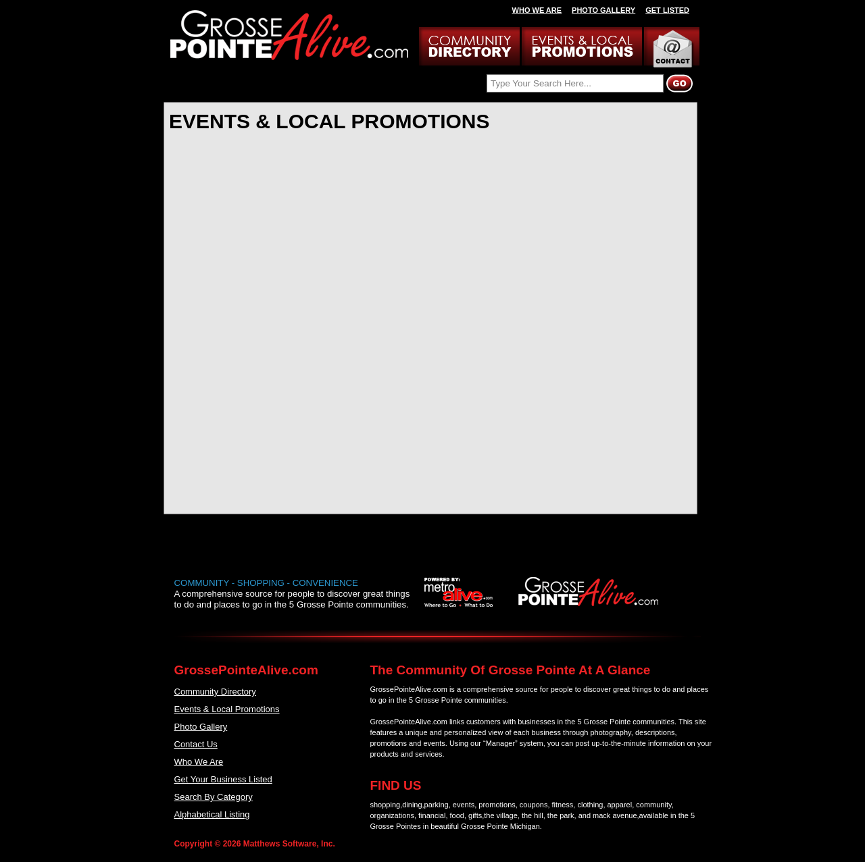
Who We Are (199, 762)
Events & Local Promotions (227, 709)
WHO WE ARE (537, 10)
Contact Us (196, 744)
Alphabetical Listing (212, 814)
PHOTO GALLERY (603, 10)
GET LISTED (667, 10)
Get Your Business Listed (223, 779)
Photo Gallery (201, 727)
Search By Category (213, 797)
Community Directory (215, 691)
